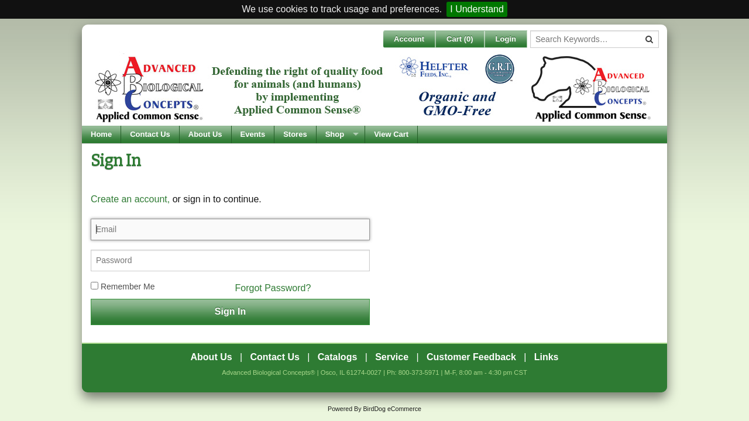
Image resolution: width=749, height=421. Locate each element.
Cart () (459, 38)
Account (409, 38)
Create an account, (130, 199)
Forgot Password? (273, 288)
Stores (295, 134)
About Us (205, 134)
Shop (335, 134)
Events (253, 134)
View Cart (391, 134)
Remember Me (122, 286)
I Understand (477, 9)
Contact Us (150, 134)
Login (506, 38)
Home (101, 134)
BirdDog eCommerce (392, 408)
